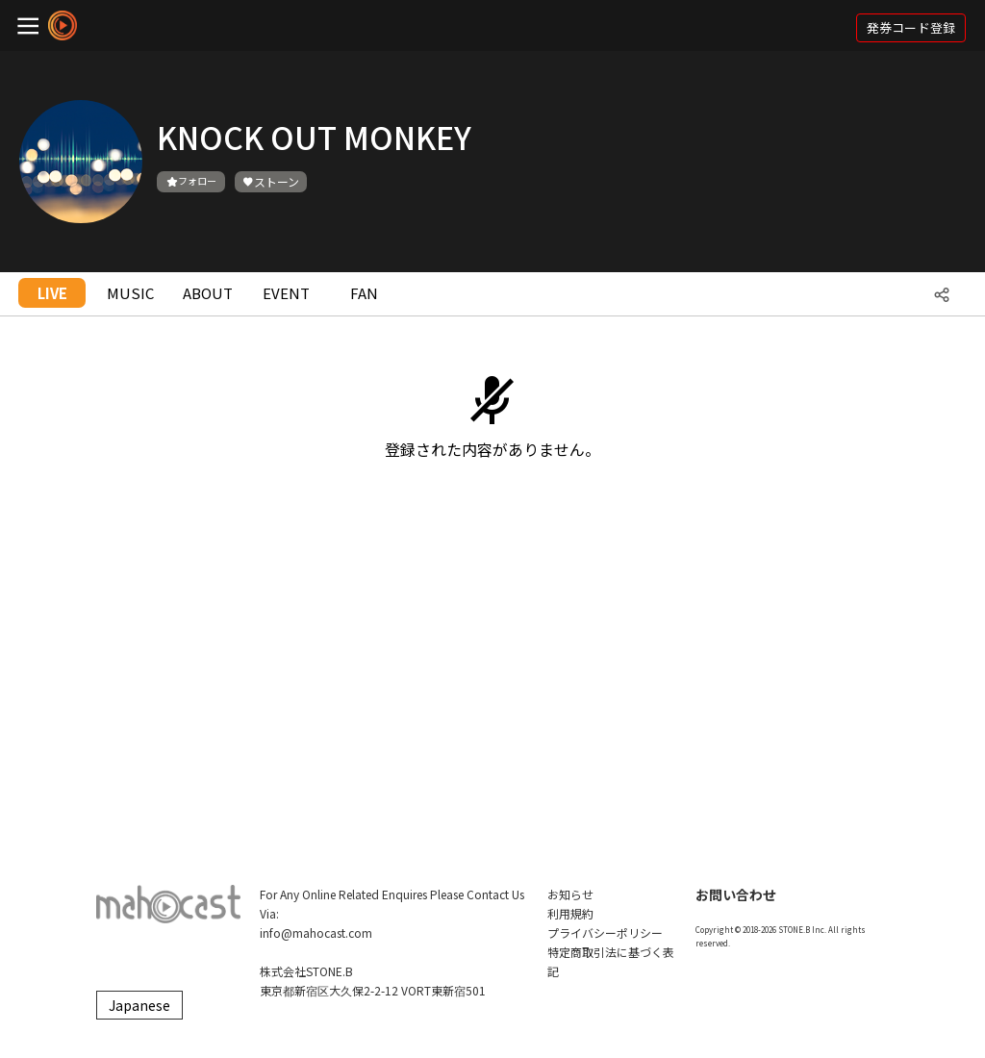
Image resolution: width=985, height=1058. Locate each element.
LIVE (52, 293)
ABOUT (208, 293)
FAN (364, 293)
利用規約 (570, 913)
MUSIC (130, 293)
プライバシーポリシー (605, 932)
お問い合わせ (735, 894)
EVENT (286, 293)
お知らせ (570, 894)
